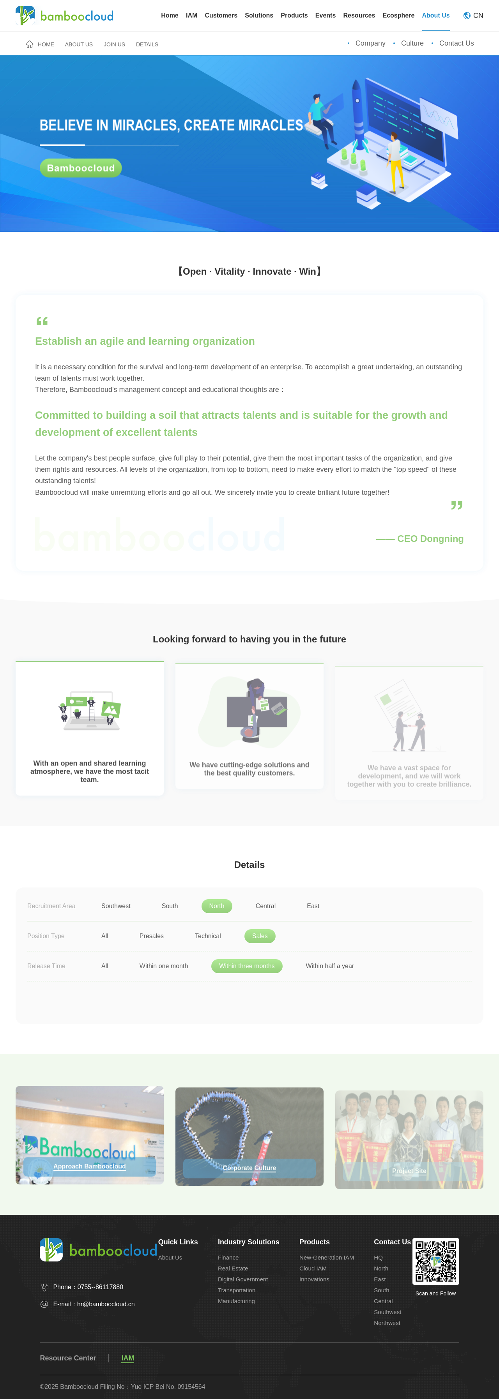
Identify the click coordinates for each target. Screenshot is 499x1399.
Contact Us (456, 43)
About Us (79, 44)
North (381, 1268)
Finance (228, 1257)
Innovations (314, 1279)
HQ (378, 1257)
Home (40, 44)
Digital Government (243, 1279)
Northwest (387, 1323)
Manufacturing (236, 1301)
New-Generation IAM (326, 1257)
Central (383, 1301)
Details (147, 44)
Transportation (236, 1290)
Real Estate (233, 1268)
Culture (412, 43)
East (380, 1279)
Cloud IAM (313, 1268)
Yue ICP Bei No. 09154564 (168, 1386)
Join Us (114, 44)
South (381, 1290)
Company (371, 43)
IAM (127, 1358)
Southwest (387, 1312)
